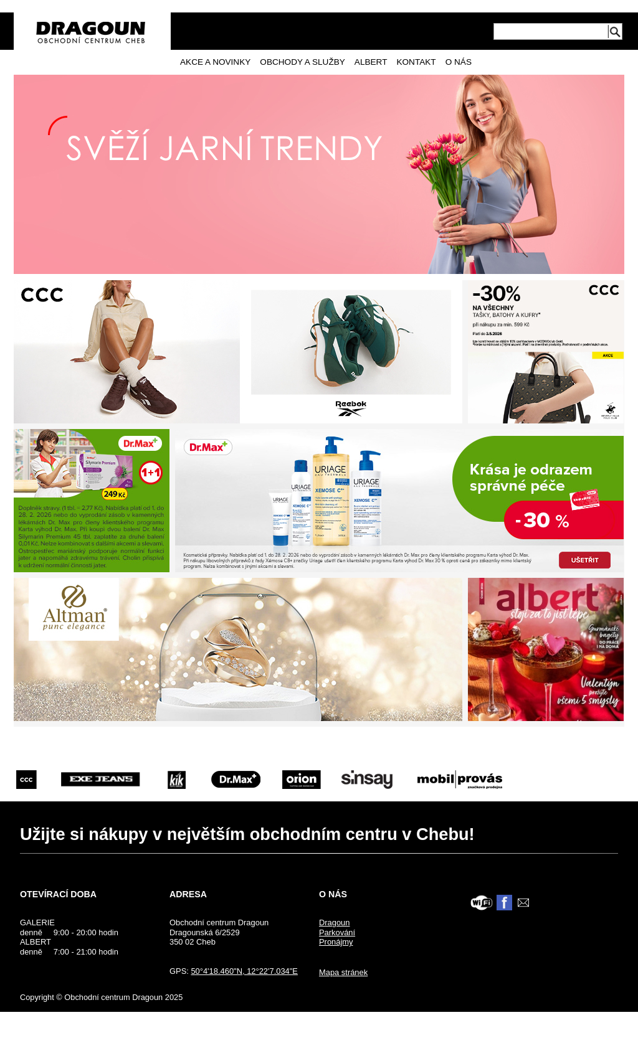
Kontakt (416, 62)
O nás (458, 62)
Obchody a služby (302, 62)
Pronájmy (336, 941)
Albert (371, 62)
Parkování (337, 932)
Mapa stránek (343, 972)
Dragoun (334, 922)
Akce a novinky (215, 62)
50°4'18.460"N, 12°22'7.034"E (244, 971)
